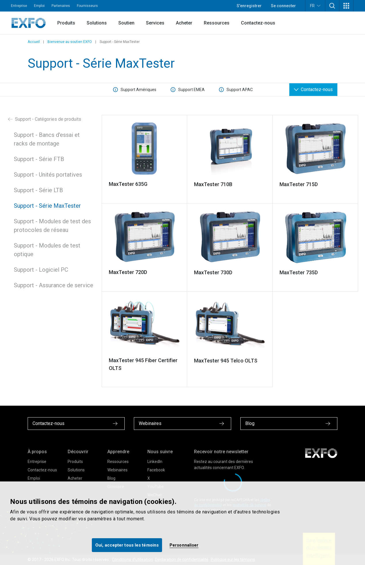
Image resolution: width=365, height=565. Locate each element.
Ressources (216, 23)
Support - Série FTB (39, 159)
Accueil (34, 42)
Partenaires (61, 6)
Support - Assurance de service (53, 285)
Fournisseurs (87, 6)
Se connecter (283, 5)
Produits (66, 23)
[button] (332, 6)
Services (155, 23)
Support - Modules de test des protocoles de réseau (52, 225)
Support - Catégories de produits (44, 119)
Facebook (156, 470)
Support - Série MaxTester (47, 205)
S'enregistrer (249, 5)
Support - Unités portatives (48, 174)
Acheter (184, 23)
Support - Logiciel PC (41, 269)
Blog (111, 478)
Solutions (97, 23)
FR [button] (315, 5)
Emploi (39, 6)
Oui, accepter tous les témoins (127, 545)
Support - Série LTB (38, 190)
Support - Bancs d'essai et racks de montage (47, 139)
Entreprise (19, 6)
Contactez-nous (258, 23)
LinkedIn (154, 461)
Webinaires (117, 470)
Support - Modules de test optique (47, 250)
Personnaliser (184, 545)
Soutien (126, 23)
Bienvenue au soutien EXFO (69, 42)
